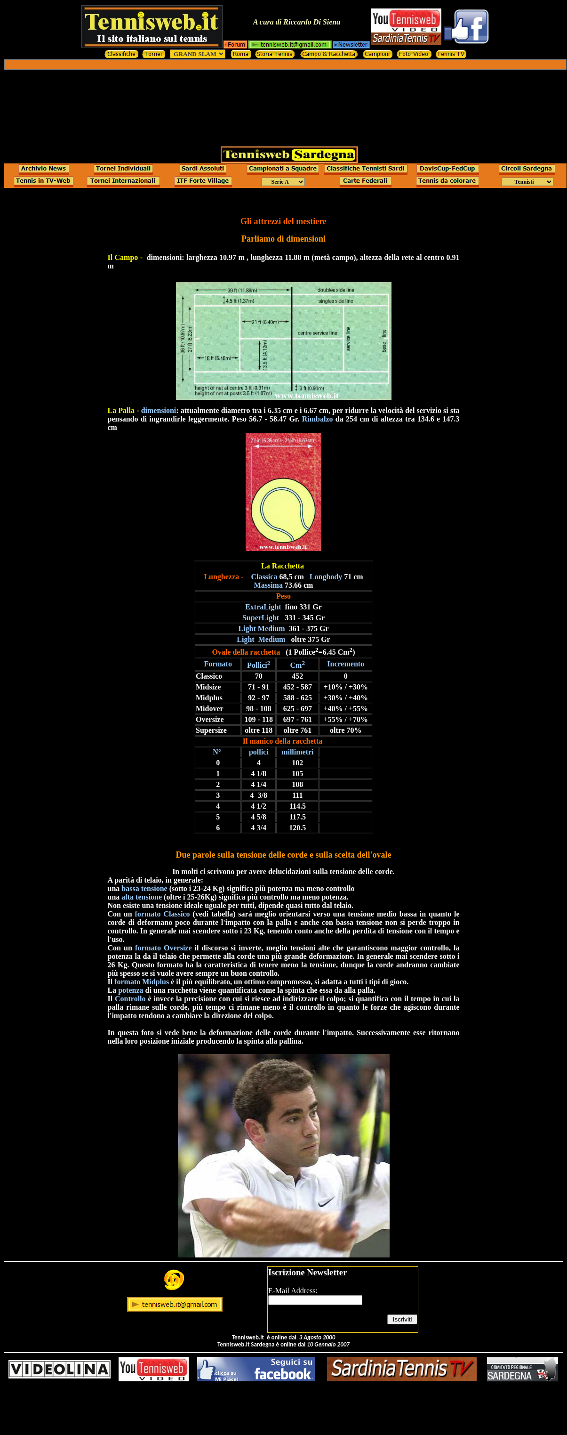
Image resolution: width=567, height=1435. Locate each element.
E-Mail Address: (293, 1291)
